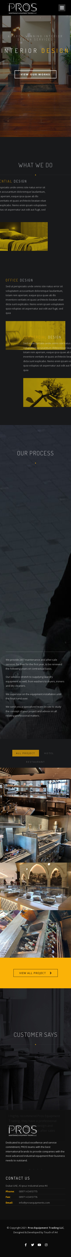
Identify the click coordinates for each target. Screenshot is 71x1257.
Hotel (49, 761)
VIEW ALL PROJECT (32, 973)
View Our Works (35, 74)
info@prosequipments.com (34, 1202)
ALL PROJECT (25, 761)
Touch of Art (51, 1232)
